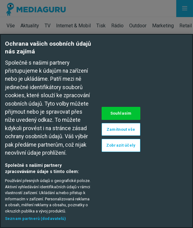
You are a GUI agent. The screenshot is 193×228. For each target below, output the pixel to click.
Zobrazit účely (120, 145)
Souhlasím (120, 113)
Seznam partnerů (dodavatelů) (35, 218)
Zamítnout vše (121, 129)
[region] (96, 131)
